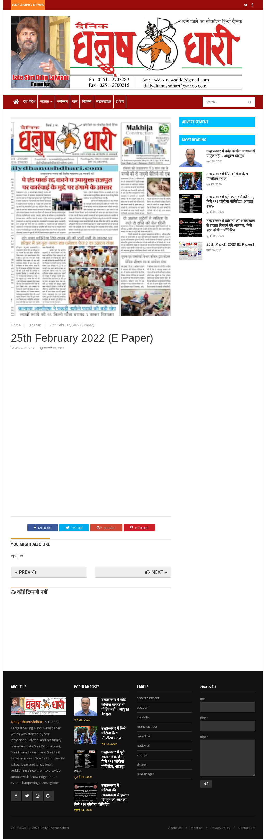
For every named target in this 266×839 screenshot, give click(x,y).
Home (16, 325)
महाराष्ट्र (46, 101)
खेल (74, 101)
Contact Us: (246, 828)
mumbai (143, 736)
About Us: (175, 828)
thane (141, 765)
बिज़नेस (86, 101)
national (143, 746)
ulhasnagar (145, 774)
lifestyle (143, 717)
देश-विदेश (29, 101)
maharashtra (147, 727)
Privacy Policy (220, 828)
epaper (35, 325)
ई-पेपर (120, 101)
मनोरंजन (62, 101)
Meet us (196, 828)
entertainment (148, 698)
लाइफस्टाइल (103, 101)
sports (142, 755)
